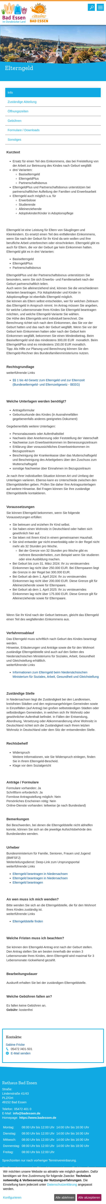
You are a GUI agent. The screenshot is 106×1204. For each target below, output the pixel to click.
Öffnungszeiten (18, 111)
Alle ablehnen (64, 1197)
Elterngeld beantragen (28, 882)
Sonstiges (14, 139)
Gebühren (14, 120)
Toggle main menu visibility (101, 6)
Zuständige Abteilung (22, 102)
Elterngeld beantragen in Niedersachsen (40, 873)
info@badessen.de (26, 1113)
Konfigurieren (12, 1197)
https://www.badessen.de (37, 1117)
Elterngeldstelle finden (28, 921)
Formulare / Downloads (24, 130)
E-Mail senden (21, 1053)
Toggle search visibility (92, 6)
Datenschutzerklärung (62, 1184)
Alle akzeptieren (89, 1197)
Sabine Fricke (15, 1044)
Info (10, 92)
